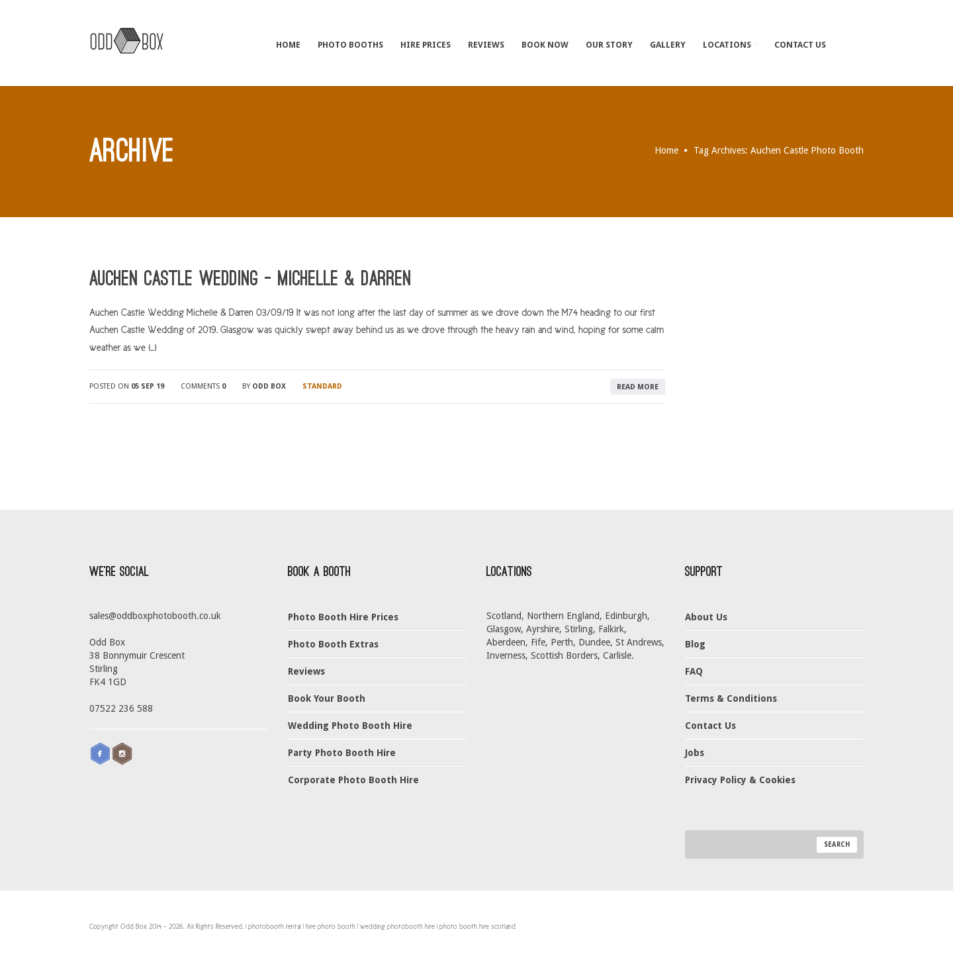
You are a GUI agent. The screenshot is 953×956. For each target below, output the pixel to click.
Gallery (668, 45)
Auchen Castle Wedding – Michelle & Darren (250, 278)
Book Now (545, 45)
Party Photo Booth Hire (342, 752)
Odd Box (269, 386)
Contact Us (800, 45)
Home (288, 45)
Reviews (486, 45)
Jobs (694, 752)
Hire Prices (425, 45)
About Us (706, 617)
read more (637, 387)
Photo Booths (350, 45)
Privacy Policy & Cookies (740, 780)
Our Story (609, 45)
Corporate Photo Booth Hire (353, 780)
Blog (695, 644)
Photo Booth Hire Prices (343, 617)
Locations (730, 45)
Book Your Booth (326, 698)
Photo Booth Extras (333, 644)
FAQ (694, 671)
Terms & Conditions (731, 698)
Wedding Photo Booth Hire (350, 725)
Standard (322, 386)
